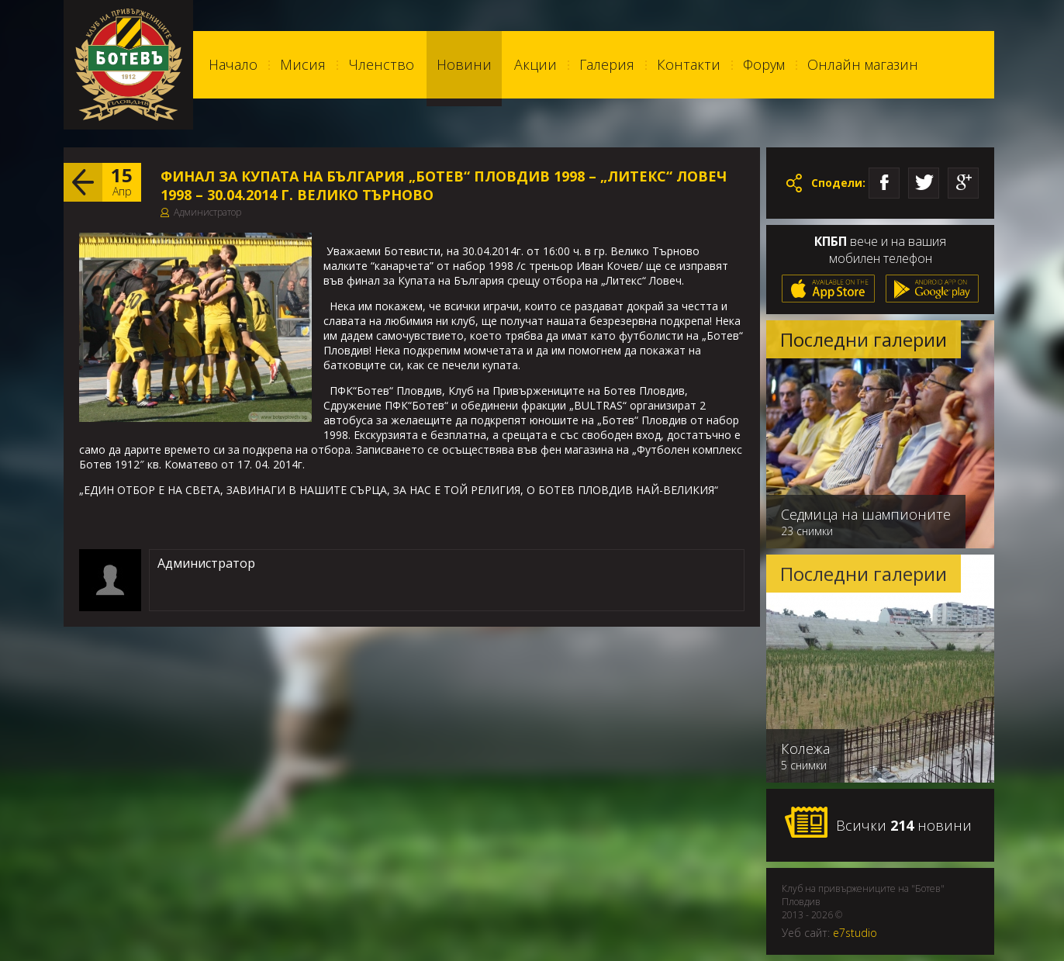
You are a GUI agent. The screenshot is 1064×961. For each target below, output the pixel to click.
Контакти (688, 64)
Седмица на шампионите (866, 514)
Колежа (805, 748)
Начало (233, 64)
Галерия (606, 64)
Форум (764, 64)
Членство (381, 64)
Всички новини (878, 823)
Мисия (303, 64)
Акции (535, 64)
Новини (464, 64)
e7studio (855, 932)
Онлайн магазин (862, 64)
